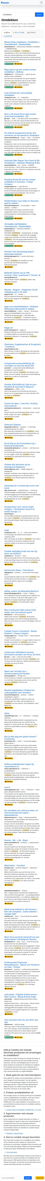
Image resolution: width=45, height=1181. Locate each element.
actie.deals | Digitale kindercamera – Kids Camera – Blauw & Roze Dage (21, 995)
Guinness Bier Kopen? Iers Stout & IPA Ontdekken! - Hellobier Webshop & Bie (22, 161)
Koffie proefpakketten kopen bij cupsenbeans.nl (19, 765)
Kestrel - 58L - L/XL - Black (16, 840)
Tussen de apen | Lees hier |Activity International (21, 404)
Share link (40, 1178)
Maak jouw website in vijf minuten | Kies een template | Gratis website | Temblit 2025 (21, 911)
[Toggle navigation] (41, 2)
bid (7, 33)
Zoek (6, 530)
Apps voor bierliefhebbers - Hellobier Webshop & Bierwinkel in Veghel (21, 307)
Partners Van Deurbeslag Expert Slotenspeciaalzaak (19, 252)
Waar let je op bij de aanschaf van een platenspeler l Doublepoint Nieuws (21, 938)
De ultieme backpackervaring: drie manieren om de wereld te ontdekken (21, 134)
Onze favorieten (11, 1152)
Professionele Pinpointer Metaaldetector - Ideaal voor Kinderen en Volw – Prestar (22, 964)
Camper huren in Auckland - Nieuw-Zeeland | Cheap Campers (20, 632)
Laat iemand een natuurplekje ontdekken (18, 94)
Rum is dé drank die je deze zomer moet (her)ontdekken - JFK (20, 115)
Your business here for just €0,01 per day (21, 1021)
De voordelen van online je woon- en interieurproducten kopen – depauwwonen (21, 812)
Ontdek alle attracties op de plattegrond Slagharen (17, 465)
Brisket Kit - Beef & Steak (14, 1133)
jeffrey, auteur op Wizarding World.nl (21, 591)
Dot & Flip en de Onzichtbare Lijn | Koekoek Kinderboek (20, 444)
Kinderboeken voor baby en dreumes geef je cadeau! (21, 202)
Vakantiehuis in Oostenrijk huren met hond (21, 486)
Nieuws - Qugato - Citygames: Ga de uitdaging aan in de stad (21, 290)
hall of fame (18, 33)
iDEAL (7, 713)
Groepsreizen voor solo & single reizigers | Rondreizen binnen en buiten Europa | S (19, 509)
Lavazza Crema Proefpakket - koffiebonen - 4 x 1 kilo (23, 1110)
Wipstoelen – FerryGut (14, 865)
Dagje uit (8, 327)
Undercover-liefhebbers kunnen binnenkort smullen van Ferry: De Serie (22, 653)
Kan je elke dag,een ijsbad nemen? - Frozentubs (20, 737)
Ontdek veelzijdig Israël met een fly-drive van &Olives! (21, 552)
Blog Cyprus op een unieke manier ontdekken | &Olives (20, 70)
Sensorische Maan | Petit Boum (19, 570)
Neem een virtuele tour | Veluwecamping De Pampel (17, 672)
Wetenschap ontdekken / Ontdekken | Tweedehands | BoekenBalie (22, 43)
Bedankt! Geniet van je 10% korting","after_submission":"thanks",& (22, 273)
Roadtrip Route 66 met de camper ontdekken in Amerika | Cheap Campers (20, 182)
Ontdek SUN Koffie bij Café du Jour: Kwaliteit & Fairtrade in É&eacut (20, 385)
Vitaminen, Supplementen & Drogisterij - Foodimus (22, 345)
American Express (12, 424)
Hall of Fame (24, 1026)
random (8, 36)
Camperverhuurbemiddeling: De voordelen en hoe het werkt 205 (19, 364)
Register (28, 1178)
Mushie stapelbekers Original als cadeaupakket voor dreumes (19, 691)
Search (39, 14)
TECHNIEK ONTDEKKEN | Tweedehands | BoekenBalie (17, 225)
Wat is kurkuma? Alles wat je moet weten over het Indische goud (20, 611)
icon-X (7, 787)
